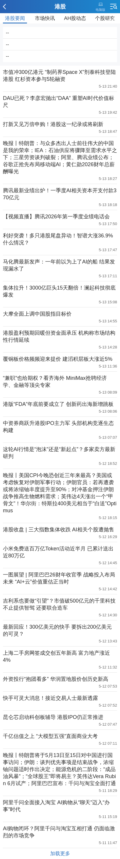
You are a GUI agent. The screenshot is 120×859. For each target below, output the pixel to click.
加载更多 (60, 853)
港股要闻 (15, 18)
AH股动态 (75, 18)
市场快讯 (45, 18)
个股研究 (105, 18)
